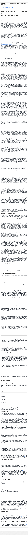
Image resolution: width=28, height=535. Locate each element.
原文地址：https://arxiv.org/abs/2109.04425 (7, 7)
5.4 (24, 456)
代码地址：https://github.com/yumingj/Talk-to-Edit (8, 8)
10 (24, 488)
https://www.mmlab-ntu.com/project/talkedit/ (6, 44)
